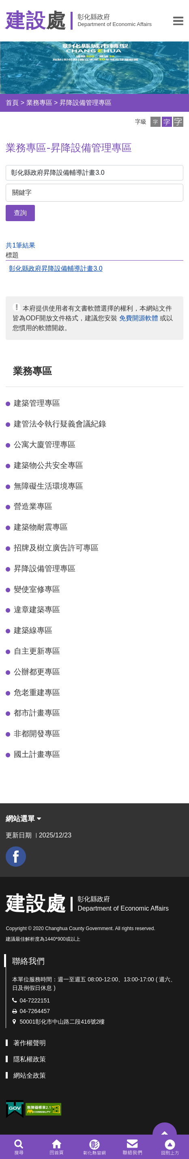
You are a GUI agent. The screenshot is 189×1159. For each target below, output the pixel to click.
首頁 (12, 102)
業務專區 (39, 102)
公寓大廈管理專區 (44, 444)
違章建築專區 (37, 609)
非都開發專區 (37, 733)
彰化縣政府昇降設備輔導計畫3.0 (55, 268)
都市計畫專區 (37, 713)
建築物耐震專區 (41, 527)
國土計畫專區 (37, 754)
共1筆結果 (20, 245)
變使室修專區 (37, 589)
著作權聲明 (29, 1042)
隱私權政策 (29, 1059)
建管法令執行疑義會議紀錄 (60, 424)
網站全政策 (29, 1075)
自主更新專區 (37, 651)
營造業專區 (33, 506)
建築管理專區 (37, 403)
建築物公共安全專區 (48, 465)
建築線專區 (33, 630)
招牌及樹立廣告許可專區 (56, 548)
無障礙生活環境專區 (48, 486)
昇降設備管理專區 (86, 102)
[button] (178, 21)
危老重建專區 (37, 692)
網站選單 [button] (23, 819)
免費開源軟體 (138, 318)
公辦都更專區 (37, 672)
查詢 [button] (20, 212)
